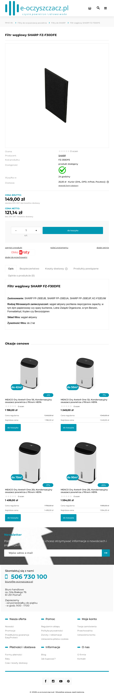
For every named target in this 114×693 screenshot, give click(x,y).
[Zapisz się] (106, 553)
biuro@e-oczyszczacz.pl (19, 581)
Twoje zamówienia (86, 626)
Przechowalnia (84, 630)
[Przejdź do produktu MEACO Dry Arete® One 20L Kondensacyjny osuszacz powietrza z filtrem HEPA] (29, 467)
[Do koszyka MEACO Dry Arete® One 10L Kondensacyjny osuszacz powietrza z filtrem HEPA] (13, 427)
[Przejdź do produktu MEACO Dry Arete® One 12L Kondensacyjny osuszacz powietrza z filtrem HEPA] (85, 377)
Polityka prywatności (52, 630)
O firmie (81, 654)
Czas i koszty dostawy (16, 663)
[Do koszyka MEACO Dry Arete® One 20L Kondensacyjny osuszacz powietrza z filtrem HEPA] (13, 517)
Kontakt (81, 658)
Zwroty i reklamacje (51, 634)
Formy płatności (13, 654)
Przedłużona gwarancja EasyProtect (17, 636)
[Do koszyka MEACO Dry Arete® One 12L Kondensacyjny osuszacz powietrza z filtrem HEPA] (68, 427)
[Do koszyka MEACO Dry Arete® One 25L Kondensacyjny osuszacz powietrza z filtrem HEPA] (68, 517)
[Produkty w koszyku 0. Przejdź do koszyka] (89, 8)
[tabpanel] (57, 304)
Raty (7, 658)
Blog (43, 654)
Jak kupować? (48, 658)
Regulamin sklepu (50, 626)
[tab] (11, 268)
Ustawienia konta (86, 634)
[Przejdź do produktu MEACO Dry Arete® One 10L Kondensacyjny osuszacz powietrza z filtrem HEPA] (29, 377)
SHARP (62, 155)
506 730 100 (28, 577)
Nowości (9, 626)
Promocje (10, 630)
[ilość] (26, 230)
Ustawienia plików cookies (54, 639)
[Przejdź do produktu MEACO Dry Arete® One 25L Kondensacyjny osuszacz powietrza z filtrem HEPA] (85, 467)
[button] (13, 247)
